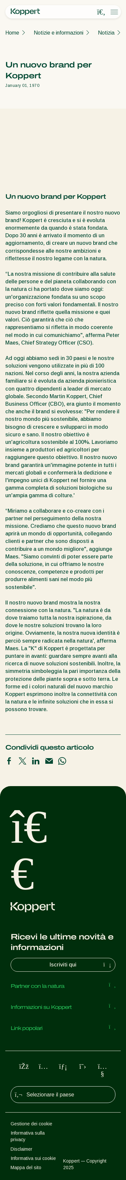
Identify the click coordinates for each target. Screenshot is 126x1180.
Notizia (106, 33)
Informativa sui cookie (33, 1158)
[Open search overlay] (101, 12)
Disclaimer (21, 1149)
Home (12, 33)
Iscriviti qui (81, 965)
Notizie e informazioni (58, 33)
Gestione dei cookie (31, 1123)
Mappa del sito (26, 1167)
